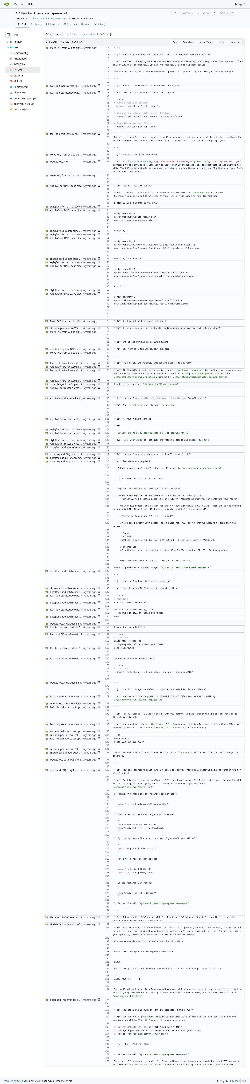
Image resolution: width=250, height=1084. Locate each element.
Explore (18, 4)
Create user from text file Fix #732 (69, 627)
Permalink (188, 42)
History (220, 42)
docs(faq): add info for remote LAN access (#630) (77, 447)
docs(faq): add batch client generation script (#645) (78, 571)
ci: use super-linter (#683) (64, 328)
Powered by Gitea (13, 1080)
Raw (175, 42)
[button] (98, 85)
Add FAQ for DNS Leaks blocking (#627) (72, 185)
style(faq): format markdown (66, 206)
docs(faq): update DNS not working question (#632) (78, 349)
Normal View (205, 42)
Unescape (234, 42)
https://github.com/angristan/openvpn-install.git (48, 18)
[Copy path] (111, 34)
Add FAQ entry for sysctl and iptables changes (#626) (79, 366)
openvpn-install (55, 13)
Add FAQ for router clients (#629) (68, 388)
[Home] (6, 4)
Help (30, 4)
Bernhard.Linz (31, 13)
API (244, 1080)
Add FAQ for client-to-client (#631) (69, 398)
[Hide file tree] (8, 35)
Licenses (235, 1080)
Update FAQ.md (59, 161)
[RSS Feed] (175, 13)
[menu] (222, 1081)
